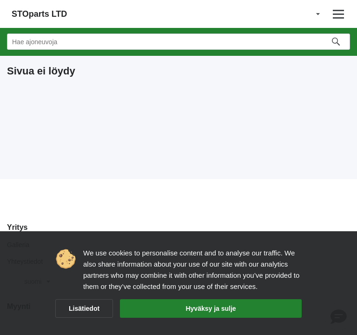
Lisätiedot (84, 308)
